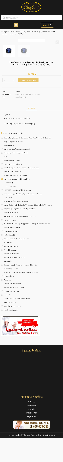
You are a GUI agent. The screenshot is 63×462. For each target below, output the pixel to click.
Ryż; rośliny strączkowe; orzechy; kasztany (19, 233)
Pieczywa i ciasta (10, 244)
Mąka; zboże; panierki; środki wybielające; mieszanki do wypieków (28, 229)
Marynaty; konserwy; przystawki (16, 177)
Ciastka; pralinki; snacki (12, 308)
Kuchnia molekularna (11, 278)
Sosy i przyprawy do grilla (13, 166)
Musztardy (8, 285)
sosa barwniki (20, 121)
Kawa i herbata (9, 170)
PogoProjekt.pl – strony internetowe (43, 459)
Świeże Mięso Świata (11, 293)
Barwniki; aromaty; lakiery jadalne (20, 32)
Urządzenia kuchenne (12, 315)
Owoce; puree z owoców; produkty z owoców (20, 289)
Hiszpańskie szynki (11, 255)
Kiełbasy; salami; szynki (12, 196)
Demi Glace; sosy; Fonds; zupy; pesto (17, 323)
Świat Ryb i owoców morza (14, 312)
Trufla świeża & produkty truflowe (16, 263)
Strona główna (5, 32)
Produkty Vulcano (10, 274)
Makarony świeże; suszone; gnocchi (17, 173)
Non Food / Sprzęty (11, 334)
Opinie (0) (31, 132)
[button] (16, 25)
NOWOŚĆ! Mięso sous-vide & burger (17, 214)
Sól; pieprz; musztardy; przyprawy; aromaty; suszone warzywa (27, 248)
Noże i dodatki (9, 259)
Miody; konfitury (10, 327)
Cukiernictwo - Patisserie (13, 188)
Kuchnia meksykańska (12, 252)
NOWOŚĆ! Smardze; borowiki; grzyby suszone (21, 297)
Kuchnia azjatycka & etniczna (14, 282)
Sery (5, 181)
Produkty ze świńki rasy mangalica (16, 225)
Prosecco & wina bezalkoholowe (16, 200)
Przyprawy (8, 267)
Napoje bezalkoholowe (12, 185)
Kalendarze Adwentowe (12, 330)
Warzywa (7, 304)
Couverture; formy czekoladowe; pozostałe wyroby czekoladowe (28, 162)
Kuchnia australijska (11, 270)
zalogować (16, 148)
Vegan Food (8, 319)
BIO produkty (9, 300)
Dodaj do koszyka (28, 104)
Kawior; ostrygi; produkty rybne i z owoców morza (23, 218)
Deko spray (9, 207)
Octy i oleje (8, 222)
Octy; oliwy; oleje (10, 210)
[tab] (31, 132)
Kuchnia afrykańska (11, 237)
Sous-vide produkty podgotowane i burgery (20, 241)
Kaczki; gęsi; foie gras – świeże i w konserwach (21, 192)
